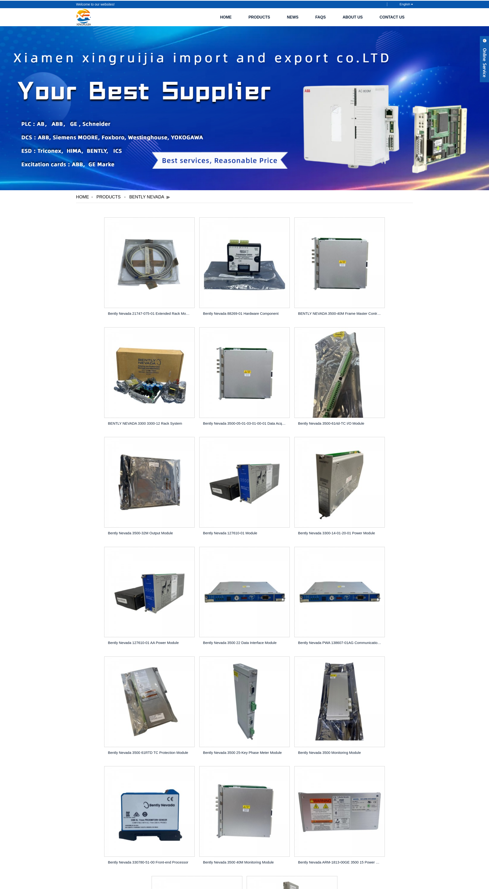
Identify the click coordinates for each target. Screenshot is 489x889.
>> (269, 727)
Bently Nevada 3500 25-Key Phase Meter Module (202, 604)
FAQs (320, 16)
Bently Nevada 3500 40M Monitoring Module (115, 704)
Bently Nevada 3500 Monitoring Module (282, 604)
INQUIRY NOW (245, 788)
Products (259, 16)
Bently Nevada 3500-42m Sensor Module (284, 704)
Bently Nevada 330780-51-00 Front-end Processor (373, 604)
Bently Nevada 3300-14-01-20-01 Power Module (117, 504)
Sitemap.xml (268, 823)
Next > (255, 727)
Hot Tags (249, 823)
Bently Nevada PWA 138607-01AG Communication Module (373, 504)
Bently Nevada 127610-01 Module (363, 403)
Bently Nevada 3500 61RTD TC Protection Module (117, 604)
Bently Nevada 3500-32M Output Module (283, 403)
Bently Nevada (147, 196)
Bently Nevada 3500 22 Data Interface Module (288, 504)
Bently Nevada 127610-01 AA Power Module (201, 504)
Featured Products (225, 823)
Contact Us (392, 16)
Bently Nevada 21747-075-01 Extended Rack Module (117, 303)
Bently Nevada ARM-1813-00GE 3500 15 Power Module (202, 704)
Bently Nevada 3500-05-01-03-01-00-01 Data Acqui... (117, 403)
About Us (353, 16)
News (292, 16)
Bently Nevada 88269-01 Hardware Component (202, 303)
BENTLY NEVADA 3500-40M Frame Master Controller (288, 303)
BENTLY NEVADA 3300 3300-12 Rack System (373, 303)
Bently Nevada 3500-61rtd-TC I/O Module (198, 403)
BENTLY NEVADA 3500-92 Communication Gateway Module (373, 704)
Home (226, 16)
